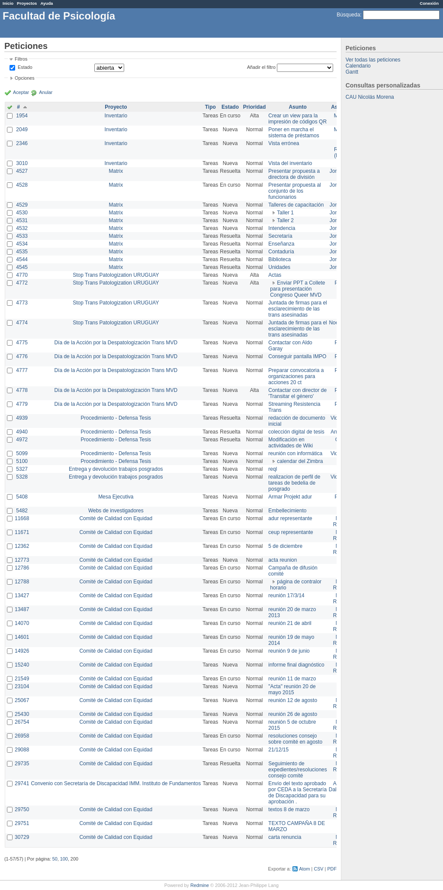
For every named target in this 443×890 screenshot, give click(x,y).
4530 (22, 213)
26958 (22, 736)
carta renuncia (284, 837)
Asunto (297, 107)
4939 (22, 418)
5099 (22, 453)
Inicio (8, 3)
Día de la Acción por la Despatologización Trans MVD (115, 343)
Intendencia (281, 228)
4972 (22, 440)
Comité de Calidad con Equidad (115, 518)
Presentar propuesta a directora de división (294, 174)
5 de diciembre (285, 546)
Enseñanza (281, 244)
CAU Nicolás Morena (370, 97)
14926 (22, 651)
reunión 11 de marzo (292, 679)
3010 (22, 163)
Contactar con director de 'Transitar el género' (297, 393)
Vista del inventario (290, 163)
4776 (22, 356)
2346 (22, 143)
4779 (22, 404)
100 (64, 858)
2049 (22, 129)
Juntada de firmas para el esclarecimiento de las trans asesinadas (297, 309)
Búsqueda (348, 15)
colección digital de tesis (296, 432)
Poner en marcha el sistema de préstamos (293, 132)
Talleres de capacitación (296, 205)
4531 (22, 220)
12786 (22, 568)
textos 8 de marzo (288, 809)
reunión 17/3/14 (286, 595)
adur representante (290, 518)
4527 (22, 171)
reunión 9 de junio (288, 651)
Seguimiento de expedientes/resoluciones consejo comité (297, 770)
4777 (22, 370)
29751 (22, 823)
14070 (22, 623)
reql (272, 469)
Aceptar (21, 92)
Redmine (199, 885)
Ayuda (46, 3)
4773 (22, 303)
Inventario (115, 116)
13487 (22, 609)
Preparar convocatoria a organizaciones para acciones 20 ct (296, 376)
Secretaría (280, 236)
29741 (22, 783)
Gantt (352, 72)
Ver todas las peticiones (373, 60)
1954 (22, 116)
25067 (22, 700)
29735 (22, 764)
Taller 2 (285, 220)
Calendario (358, 66)
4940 (22, 432)
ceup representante (290, 532)
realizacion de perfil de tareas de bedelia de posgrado (294, 483)
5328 (22, 477)
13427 (22, 595)
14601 (22, 637)
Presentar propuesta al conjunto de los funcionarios (294, 191)
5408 (22, 497)
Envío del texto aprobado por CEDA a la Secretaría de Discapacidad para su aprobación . (297, 792)
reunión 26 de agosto (292, 714)
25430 (22, 714)
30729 (22, 837)
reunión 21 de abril (289, 623)
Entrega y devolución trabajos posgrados (116, 469)
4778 (22, 390)
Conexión (429, 3)
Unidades (279, 267)
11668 (22, 518)
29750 (22, 809)
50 (55, 858)
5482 (22, 511)
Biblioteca (279, 259)
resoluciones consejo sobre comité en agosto (295, 739)
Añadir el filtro (261, 67)
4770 (22, 275)
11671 (22, 532)
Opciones (25, 78)
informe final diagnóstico (296, 665)
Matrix (116, 171)
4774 (22, 323)
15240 (22, 665)
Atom (304, 868)
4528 (22, 185)
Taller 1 (285, 213)
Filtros (21, 58)
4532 (22, 228)
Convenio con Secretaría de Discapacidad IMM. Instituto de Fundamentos (116, 783)
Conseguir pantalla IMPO (297, 356)
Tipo (210, 107)
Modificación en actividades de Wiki (290, 443)
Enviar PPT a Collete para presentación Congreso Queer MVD (297, 289)
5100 (22, 461)
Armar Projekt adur (290, 497)
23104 (22, 686)
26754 (22, 722)
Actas (274, 275)
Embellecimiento (287, 511)
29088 (22, 750)
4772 (22, 283)
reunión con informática (295, 453)
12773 (22, 560)
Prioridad (254, 107)
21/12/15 (278, 750)
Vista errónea (283, 143)
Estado (25, 67)
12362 (22, 546)
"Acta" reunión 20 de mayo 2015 (291, 689)
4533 (22, 236)
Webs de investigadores (116, 511)
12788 (22, 582)
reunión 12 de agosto (292, 700)
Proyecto (116, 107)
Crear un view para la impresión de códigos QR (297, 119)
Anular (45, 92)
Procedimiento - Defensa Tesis (116, 418)
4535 (22, 252)
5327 (22, 469)
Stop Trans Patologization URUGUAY (116, 275)
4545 (22, 267)
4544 (22, 259)
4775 (22, 343)
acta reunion (282, 560)
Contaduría (281, 252)
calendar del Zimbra (300, 461)
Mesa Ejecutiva (115, 497)
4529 (22, 205)
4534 (22, 244)
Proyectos (27, 3)
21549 (22, 679)
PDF (332, 868)
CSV (318, 868)
